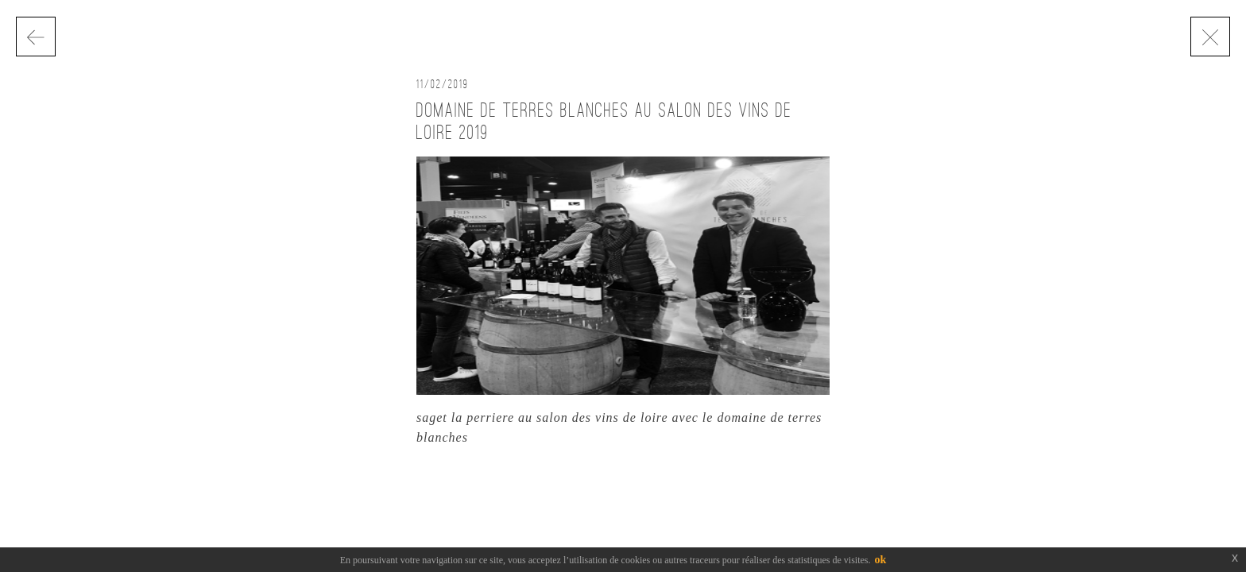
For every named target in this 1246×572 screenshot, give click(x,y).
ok (881, 560)
